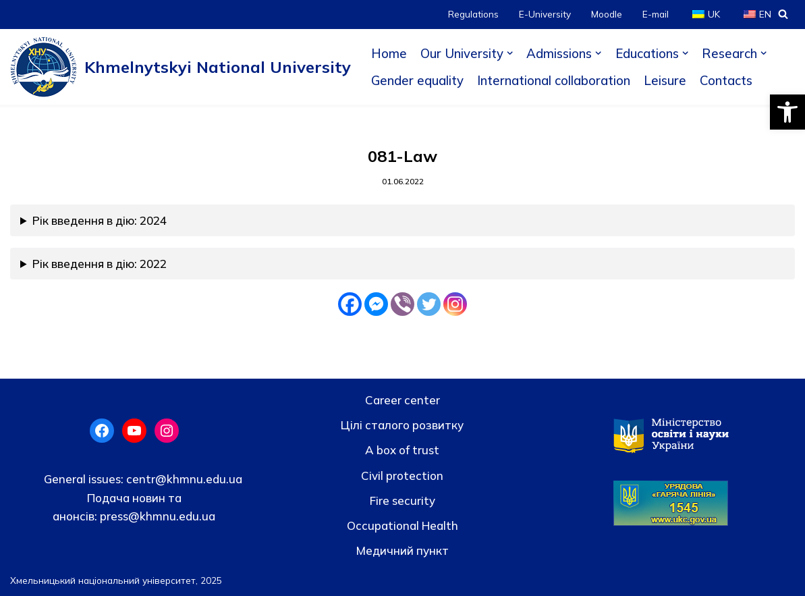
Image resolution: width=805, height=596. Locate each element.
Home (389, 53)
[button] (787, 112)
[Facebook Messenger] (376, 304)
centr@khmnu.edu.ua (182, 479)
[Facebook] (350, 304)
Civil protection (402, 475)
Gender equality (417, 80)
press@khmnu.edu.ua (156, 516)
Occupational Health (402, 525)
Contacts (726, 80)
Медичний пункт (402, 550)
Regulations (473, 14)
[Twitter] (429, 304)
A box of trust (402, 450)
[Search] (783, 14)
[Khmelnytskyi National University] (180, 67)
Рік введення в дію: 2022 (99, 263)
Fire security (402, 500)
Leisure (665, 80)
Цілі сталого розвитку (402, 425)
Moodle (606, 14)
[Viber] (402, 304)
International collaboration (553, 80)
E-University (545, 14)
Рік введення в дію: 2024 (99, 220)
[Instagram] (455, 304)
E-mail (655, 14)
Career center (402, 400)
